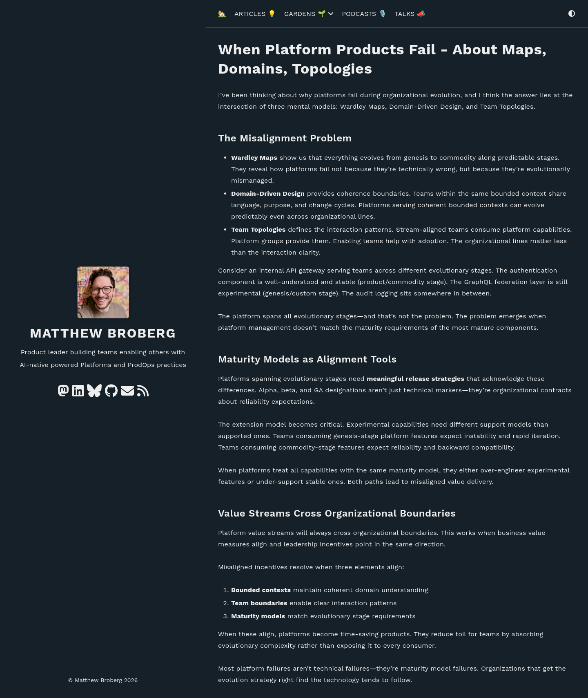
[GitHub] (111, 393)
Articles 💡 (255, 11)
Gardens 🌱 (309, 11)
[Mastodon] (63, 393)
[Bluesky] (94, 393)
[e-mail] (127, 393)
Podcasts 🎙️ (364, 11)
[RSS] (143, 393)
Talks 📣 (410, 11)
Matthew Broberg (103, 333)
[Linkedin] (78, 393)
